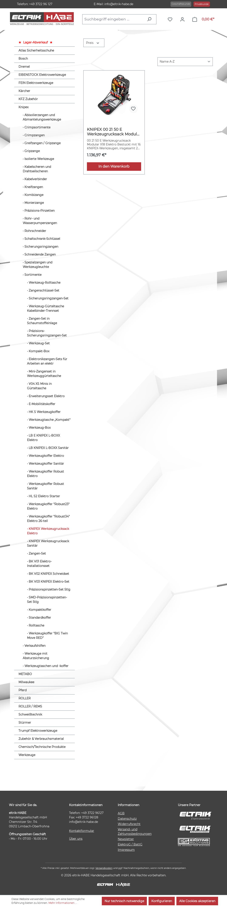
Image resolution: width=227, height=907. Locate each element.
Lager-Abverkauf (35, 42)
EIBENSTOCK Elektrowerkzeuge (42, 75)
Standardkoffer (40, 618)
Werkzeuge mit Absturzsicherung (36, 656)
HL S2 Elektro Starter (44, 496)
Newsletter (126, 839)
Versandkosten (103, 868)
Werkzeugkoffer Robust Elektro (45, 474)
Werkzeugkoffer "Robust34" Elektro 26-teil (48, 519)
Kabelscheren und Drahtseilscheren (37, 169)
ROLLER (24, 698)
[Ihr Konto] (183, 19)
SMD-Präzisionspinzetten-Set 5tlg (47, 599)
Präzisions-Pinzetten (39, 211)
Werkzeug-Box (40, 428)
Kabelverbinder (35, 179)
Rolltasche (36, 625)
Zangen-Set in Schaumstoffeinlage (42, 321)
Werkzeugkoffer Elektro (46, 456)
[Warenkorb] (203, 19)
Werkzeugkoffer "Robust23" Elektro (48, 506)
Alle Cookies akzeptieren (197, 901)
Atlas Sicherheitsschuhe (36, 50)
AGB (121, 813)
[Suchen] (150, 19)
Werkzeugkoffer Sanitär (46, 464)
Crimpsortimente (37, 127)
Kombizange (33, 195)
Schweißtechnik (30, 714)
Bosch (23, 58)
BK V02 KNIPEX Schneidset (49, 574)
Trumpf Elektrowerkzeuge (37, 731)
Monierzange (34, 203)
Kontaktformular (81, 831)
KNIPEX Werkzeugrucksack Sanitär (48, 543)
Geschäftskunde (181, 3)
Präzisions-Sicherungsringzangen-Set (47, 333)
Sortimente (32, 275)
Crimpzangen (34, 135)
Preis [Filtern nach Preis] (93, 42)
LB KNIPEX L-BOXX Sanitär (49, 448)
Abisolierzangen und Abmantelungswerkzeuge (42, 117)
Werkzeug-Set (39, 343)
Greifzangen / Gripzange (42, 143)
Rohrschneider (35, 231)
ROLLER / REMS (30, 706)
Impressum (126, 850)
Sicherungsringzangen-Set (48, 298)
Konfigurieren (161, 901)
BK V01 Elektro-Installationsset (39, 563)
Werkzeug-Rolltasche (44, 283)
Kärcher (24, 91)
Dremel (24, 67)
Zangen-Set (37, 553)
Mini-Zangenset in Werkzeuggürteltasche (44, 373)
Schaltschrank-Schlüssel (42, 239)
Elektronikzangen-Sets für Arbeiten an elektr (47, 361)
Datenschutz (127, 819)
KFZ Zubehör (28, 99)
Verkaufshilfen (34, 646)
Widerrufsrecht (129, 824)
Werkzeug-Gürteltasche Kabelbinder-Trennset (45, 308)
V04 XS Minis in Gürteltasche (39, 386)
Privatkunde (202, 4)
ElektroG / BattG (130, 844)
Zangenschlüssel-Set (44, 290)
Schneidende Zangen (40, 254)
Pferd (22, 690)
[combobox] (113, 19)
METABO (25, 674)
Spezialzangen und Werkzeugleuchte (37, 264)
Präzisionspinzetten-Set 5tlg (49, 589)
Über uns (75, 839)
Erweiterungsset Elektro (47, 396)
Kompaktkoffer (40, 610)
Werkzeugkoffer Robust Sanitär (45, 486)
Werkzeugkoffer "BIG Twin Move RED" (47, 635)
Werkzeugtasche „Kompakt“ (49, 420)
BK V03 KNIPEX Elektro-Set (49, 582)
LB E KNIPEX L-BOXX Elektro (43, 438)
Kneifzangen (33, 187)
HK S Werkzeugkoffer (45, 412)
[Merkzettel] (171, 19)
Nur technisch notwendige (124, 901)
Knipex (23, 107)
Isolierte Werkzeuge (39, 159)
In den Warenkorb (113, 166)
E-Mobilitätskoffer (42, 404)
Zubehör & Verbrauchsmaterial (41, 739)
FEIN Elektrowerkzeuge (35, 83)
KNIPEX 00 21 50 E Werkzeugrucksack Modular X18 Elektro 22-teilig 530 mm (114, 132)
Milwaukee (26, 682)
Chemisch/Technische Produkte (41, 747)
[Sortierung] (185, 61)
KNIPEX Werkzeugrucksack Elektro (48, 531)
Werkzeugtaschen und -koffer (46, 666)
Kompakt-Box (39, 351)
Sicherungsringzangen (41, 247)
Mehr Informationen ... (62, 902)
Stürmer (24, 722)
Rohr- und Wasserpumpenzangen (40, 221)
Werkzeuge (26, 755)
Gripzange (32, 151)
